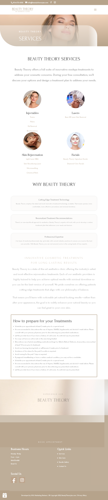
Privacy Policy (82, 495)
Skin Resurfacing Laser (32, 164)
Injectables (32, 113)
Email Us (14, 464)
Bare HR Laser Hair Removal (75, 117)
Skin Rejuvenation (32, 155)
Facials (76, 155)
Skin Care (62, 458)
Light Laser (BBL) (32, 159)
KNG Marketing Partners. (39, 495)
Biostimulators (32, 131)
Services (62, 454)
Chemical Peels (32, 173)
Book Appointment (44, 442)
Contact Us (62, 466)
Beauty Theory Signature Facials (75, 159)
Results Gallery (64, 462)
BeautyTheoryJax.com (68, 495)
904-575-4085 (18, 3)
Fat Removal (32, 126)
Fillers (32, 122)
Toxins (32, 117)
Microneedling (32, 168)
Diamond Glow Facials (75, 164)
